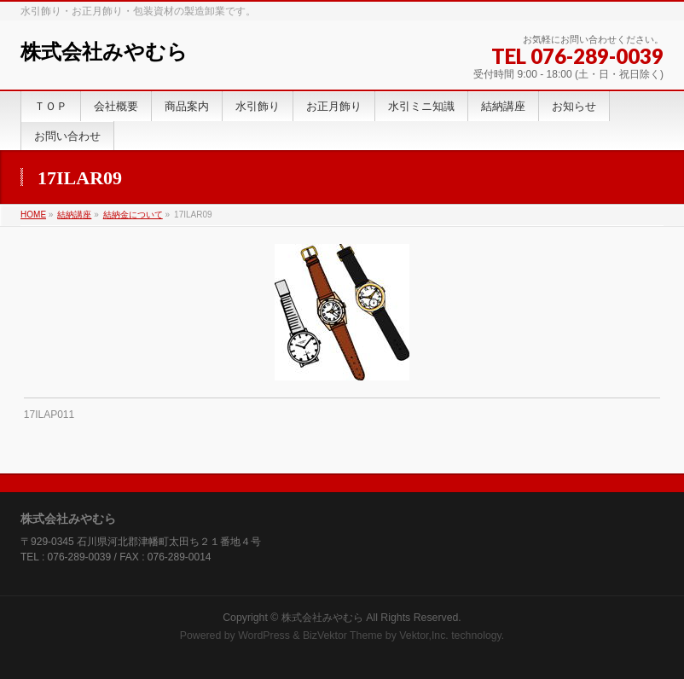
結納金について (133, 214)
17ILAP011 (49, 415)
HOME (33, 214)
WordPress (264, 635)
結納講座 (74, 214)
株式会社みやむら (104, 52)
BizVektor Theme (343, 635)
